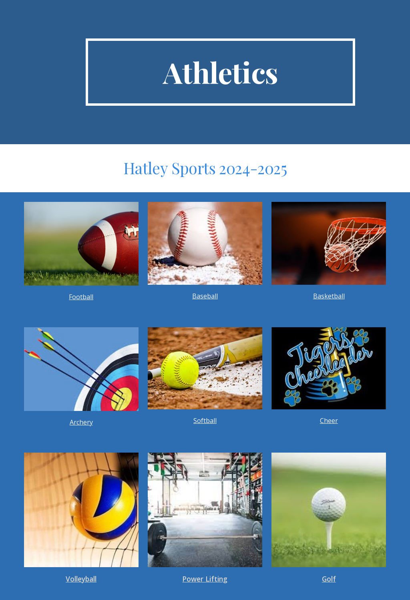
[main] (220, 72)
